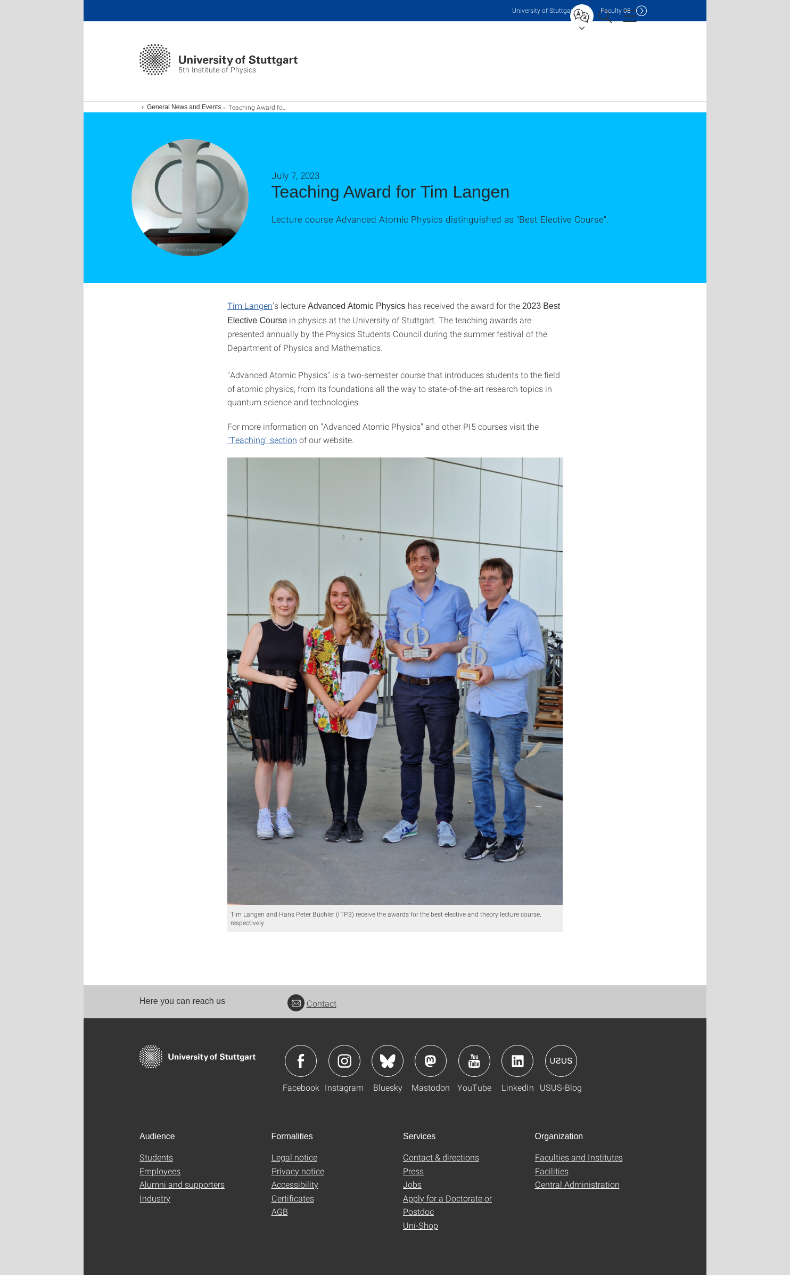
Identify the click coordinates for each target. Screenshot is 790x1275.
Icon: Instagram (344, 1061)
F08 (615, 10)
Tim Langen (250, 305)
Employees (159, 1170)
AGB (279, 1211)
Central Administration (577, 1184)
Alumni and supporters (182, 1184)
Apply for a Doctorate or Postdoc (447, 1204)
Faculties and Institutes (579, 1157)
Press (413, 1170)
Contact (311, 1003)
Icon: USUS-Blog (561, 1061)
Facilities (552, 1170)
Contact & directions (441, 1157)
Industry (154, 1198)
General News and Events (184, 107)
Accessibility (294, 1184)
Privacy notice (297, 1170)
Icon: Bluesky (388, 1061)
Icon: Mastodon (431, 1061)
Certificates (292, 1198)
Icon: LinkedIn (517, 1061)
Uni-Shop (420, 1225)
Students (156, 1157)
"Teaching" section (262, 439)
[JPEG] (395, 681)
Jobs (412, 1184)
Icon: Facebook (301, 1061)
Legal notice (294, 1157)
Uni (543, 10)
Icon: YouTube (474, 1061)
